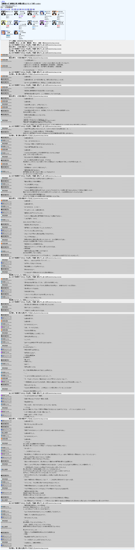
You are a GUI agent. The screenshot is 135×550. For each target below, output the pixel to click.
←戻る (3, 1)
